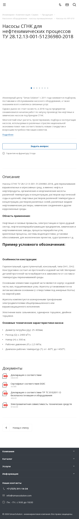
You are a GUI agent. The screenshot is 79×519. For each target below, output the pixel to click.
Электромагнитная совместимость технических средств (41, 404)
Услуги (6, 466)
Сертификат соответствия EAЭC (28, 383)
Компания (8, 451)
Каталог (7, 458)
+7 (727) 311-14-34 (17, 488)
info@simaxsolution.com (19, 495)
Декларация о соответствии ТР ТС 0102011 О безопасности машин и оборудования (36, 394)
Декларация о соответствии (26, 374)
